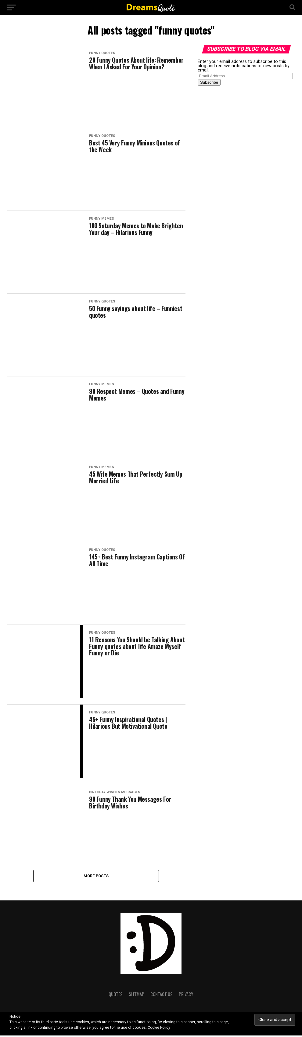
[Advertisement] (243, 186)
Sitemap (136, 995)
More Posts (96, 876)
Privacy (186, 995)
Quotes (116, 995)
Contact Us (161, 995)
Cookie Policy (159, 1027)
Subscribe (209, 82)
